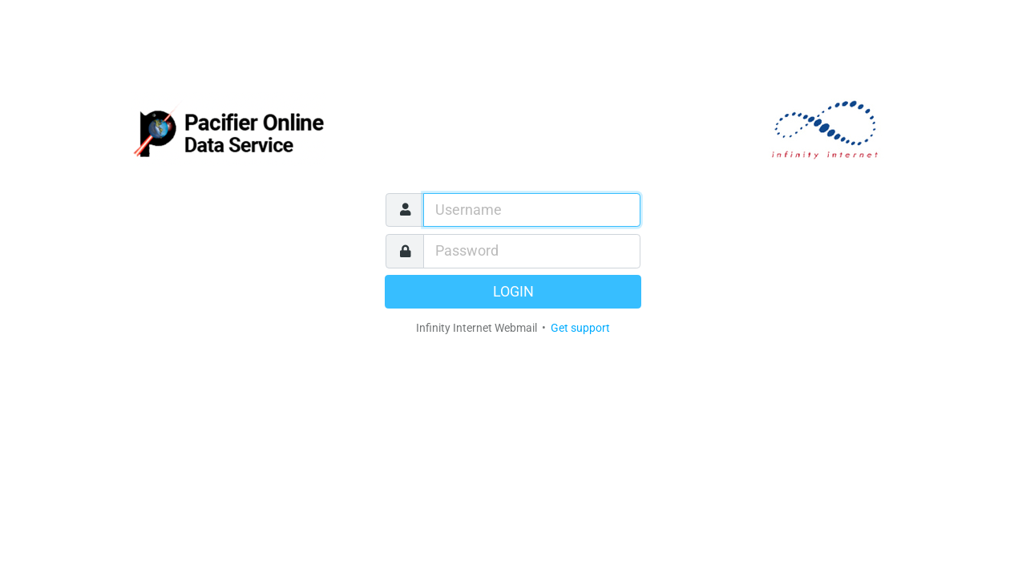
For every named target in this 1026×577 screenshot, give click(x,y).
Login (513, 292)
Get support (580, 327)
